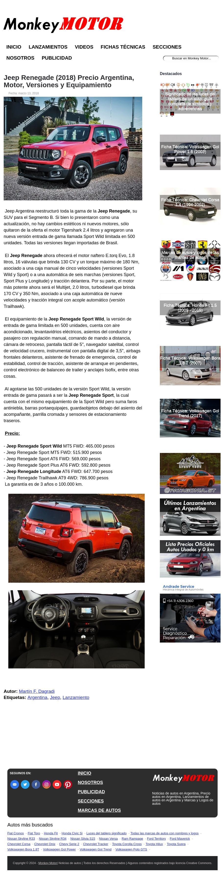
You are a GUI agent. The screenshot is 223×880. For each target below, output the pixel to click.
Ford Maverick (180, 838)
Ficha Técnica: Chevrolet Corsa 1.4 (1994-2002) (190, 202)
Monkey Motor (47, 863)
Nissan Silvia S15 (82, 838)
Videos (84, 47)
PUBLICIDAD (91, 791)
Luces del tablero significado (106, 833)
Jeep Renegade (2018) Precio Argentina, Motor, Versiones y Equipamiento (69, 81)
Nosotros (20, 58)
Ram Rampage (132, 838)
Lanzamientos (48, 47)
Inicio (13, 47)
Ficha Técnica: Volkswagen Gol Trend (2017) (190, 413)
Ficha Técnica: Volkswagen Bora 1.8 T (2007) (190, 360)
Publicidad (57, 58)
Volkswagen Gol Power (59, 849)
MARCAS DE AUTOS (99, 810)
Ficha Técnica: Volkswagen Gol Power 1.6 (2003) (190, 149)
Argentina (37, 697)
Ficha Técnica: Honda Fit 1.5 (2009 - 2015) (190, 307)
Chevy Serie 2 (69, 844)
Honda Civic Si (72, 833)
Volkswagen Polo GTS (131, 849)
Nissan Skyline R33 (21, 838)
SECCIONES (91, 801)
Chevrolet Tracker (95, 844)
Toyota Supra (176, 844)
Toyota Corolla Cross (127, 844)
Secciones (167, 47)
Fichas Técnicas (123, 47)
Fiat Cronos (15, 833)
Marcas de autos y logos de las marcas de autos (190, 255)
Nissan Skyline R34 (53, 838)
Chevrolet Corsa (18, 844)
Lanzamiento (76, 697)
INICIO (84, 773)
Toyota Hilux (154, 844)
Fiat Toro (34, 833)
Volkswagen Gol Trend (95, 849)
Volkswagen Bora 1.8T (23, 849)
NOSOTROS (90, 782)
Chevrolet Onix (44, 844)
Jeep (55, 697)
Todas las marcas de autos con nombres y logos (164, 833)
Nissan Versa (108, 838)
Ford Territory (156, 838)
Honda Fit (51, 833)
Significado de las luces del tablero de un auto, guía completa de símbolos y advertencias (190, 101)
